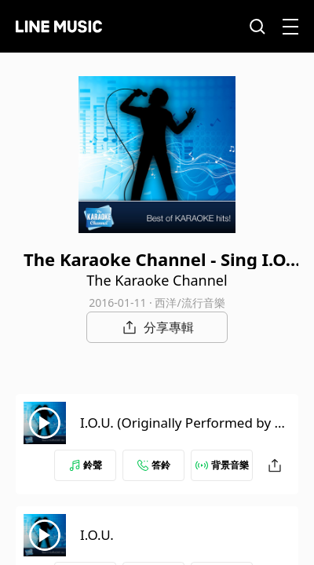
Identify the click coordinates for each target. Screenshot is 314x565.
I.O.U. (97, 535)
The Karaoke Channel (156, 280)
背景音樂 (222, 465)
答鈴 (153, 465)
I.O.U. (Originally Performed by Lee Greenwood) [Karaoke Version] (184, 432)
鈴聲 (85, 465)
